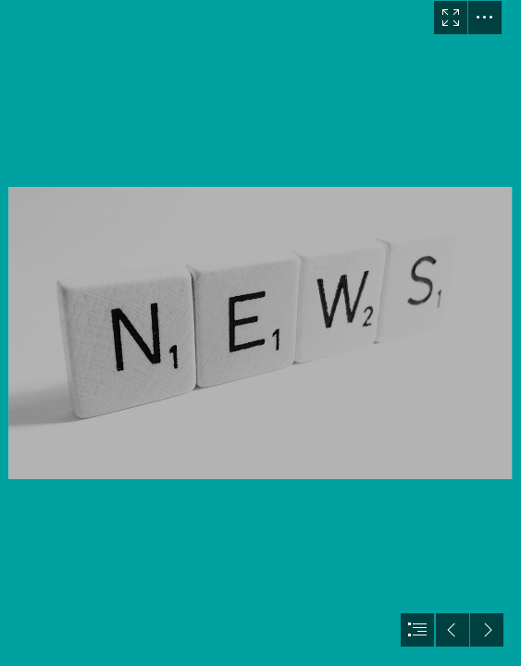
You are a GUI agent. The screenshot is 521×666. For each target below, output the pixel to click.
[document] (260, 333)
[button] (450, 17)
